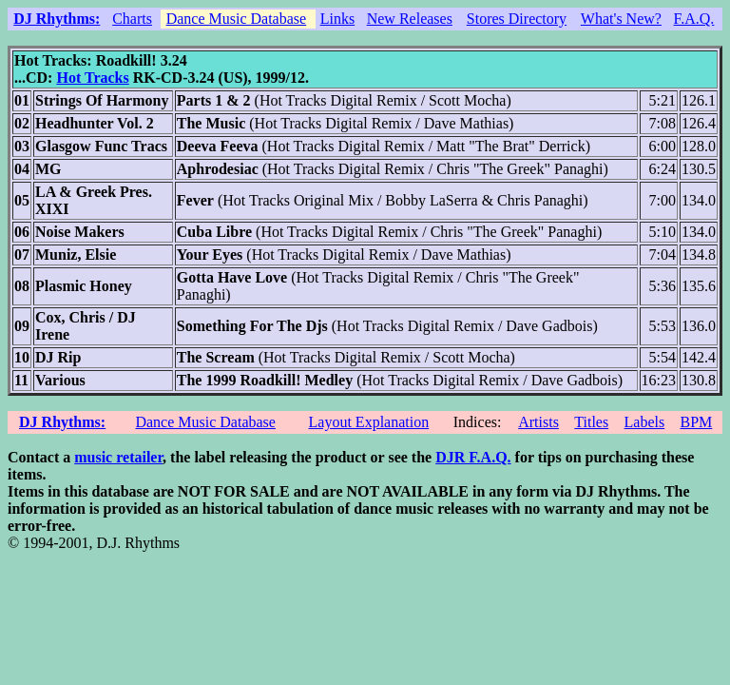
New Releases (409, 18)
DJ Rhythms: (56, 18)
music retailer (118, 457)
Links (337, 18)
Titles (591, 422)
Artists (538, 422)
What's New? (621, 18)
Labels (644, 422)
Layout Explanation (369, 422)
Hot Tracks (92, 77)
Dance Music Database (236, 18)
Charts (132, 18)
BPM (696, 422)
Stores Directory (517, 18)
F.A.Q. (694, 18)
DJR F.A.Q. (472, 457)
